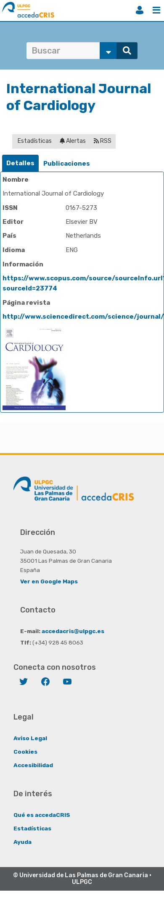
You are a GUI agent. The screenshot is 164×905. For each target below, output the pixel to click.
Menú (156, 10)
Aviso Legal (30, 738)
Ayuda (22, 841)
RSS (102, 141)
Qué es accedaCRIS (41, 814)
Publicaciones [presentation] (66, 163)
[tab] (20, 163)
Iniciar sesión (140, 10)
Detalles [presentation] (20, 163)
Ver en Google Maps (49, 581)
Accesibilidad (33, 765)
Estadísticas (34, 141)
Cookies (25, 751)
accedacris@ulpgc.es (73, 631)
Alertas (73, 141)
